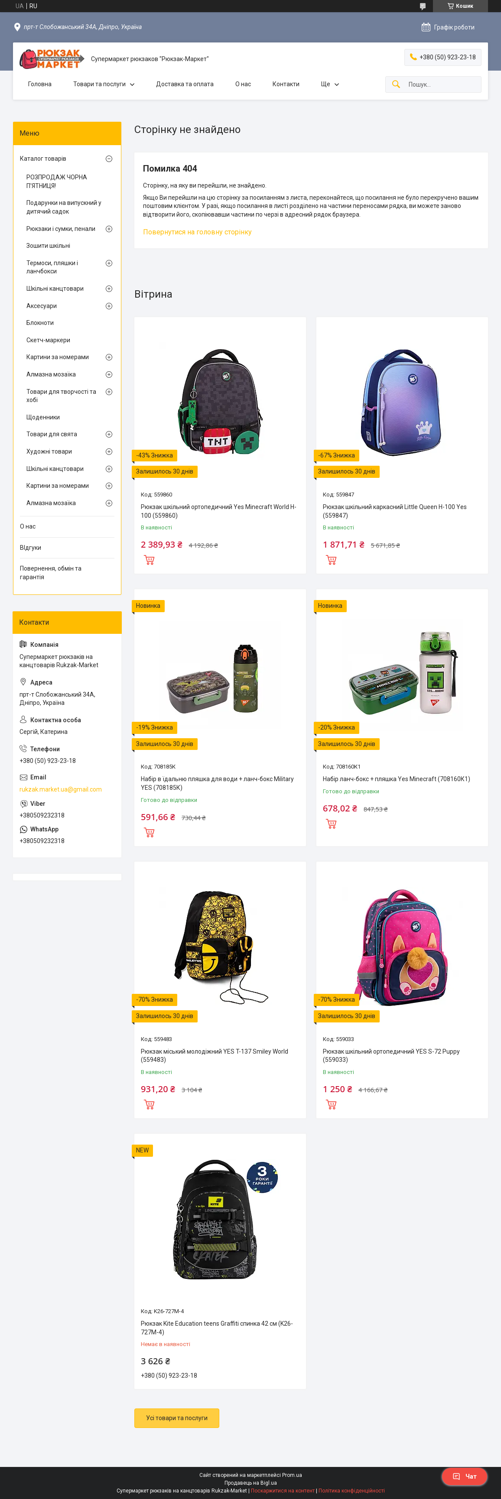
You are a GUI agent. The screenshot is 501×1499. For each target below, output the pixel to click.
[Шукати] (396, 84)
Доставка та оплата (185, 84)
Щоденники (43, 417)
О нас (243, 84)
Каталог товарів (43, 158)
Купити (149, 559)
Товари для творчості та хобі (61, 396)
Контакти (286, 84)
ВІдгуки (30, 547)
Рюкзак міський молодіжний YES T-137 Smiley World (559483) (214, 1056)
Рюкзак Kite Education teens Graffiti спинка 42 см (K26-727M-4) (217, 1328)
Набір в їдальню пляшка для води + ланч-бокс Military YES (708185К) (217, 783)
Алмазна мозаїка (51, 374)
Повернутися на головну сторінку (197, 232)
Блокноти (40, 322)
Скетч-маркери (48, 340)
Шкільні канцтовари (55, 288)
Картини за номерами (57, 357)
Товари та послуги (99, 84)
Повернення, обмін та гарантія (50, 573)
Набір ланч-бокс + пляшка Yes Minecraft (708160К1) (396, 778)
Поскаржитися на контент (283, 1491)
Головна (40, 84)
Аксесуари (41, 305)
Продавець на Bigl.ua (250, 1483)
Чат (464, 1476)
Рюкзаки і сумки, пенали (60, 228)
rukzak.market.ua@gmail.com (61, 789)
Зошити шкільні (48, 245)
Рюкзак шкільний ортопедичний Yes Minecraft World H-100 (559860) (218, 511)
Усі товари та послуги (177, 1418)
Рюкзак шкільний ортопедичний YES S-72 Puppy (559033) (391, 1056)
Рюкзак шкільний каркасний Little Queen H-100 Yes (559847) (395, 511)
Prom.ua (292, 1475)
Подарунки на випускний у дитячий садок (63, 207)
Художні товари (49, 451)
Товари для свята (51, 434)
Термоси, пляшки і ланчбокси (52, 267)
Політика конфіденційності (352, 1491)
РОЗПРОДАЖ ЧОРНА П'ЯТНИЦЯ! (56, 181)
